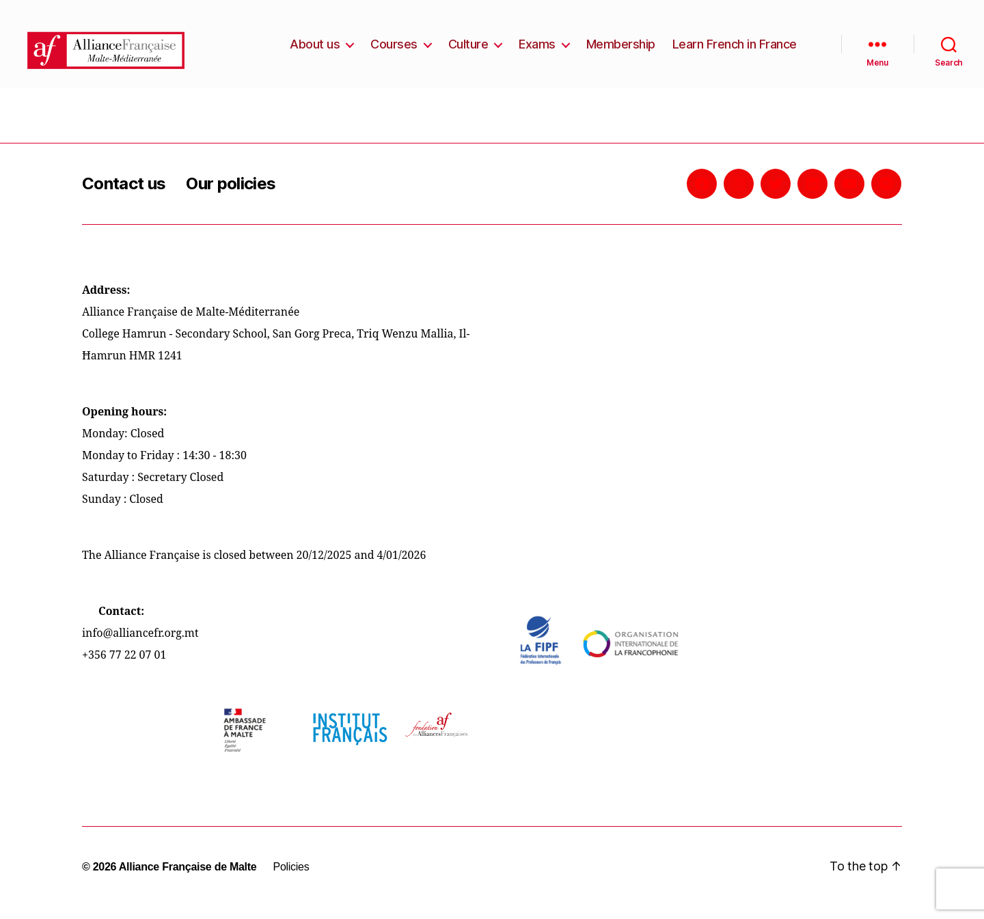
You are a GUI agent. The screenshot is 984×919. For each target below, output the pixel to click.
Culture (468, 49)
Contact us (123, 195)
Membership (620, 49)
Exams (537, 49)
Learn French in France (734, 49)
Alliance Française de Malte (188, 878)
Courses (394, 49)
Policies (291, 878)
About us (315, 49)
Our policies (230, 195)
